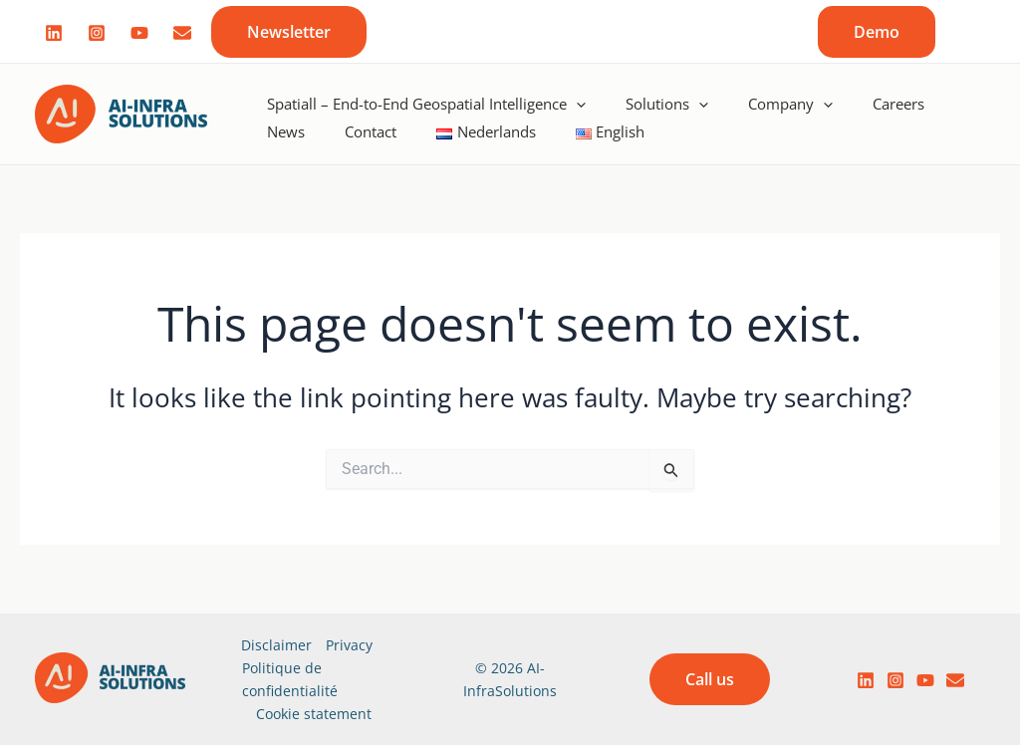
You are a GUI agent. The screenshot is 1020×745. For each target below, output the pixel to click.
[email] (955, 680)
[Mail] (182, 33)
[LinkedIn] (866, 680)
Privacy (349, 644)
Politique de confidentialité (290, 679)
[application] (576, 97)
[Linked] (54, 33)
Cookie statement (314, 713)
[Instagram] (97, 33)
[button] (289, 32)
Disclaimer (276, 644)
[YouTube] (925, 680)
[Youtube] (139, 33)
